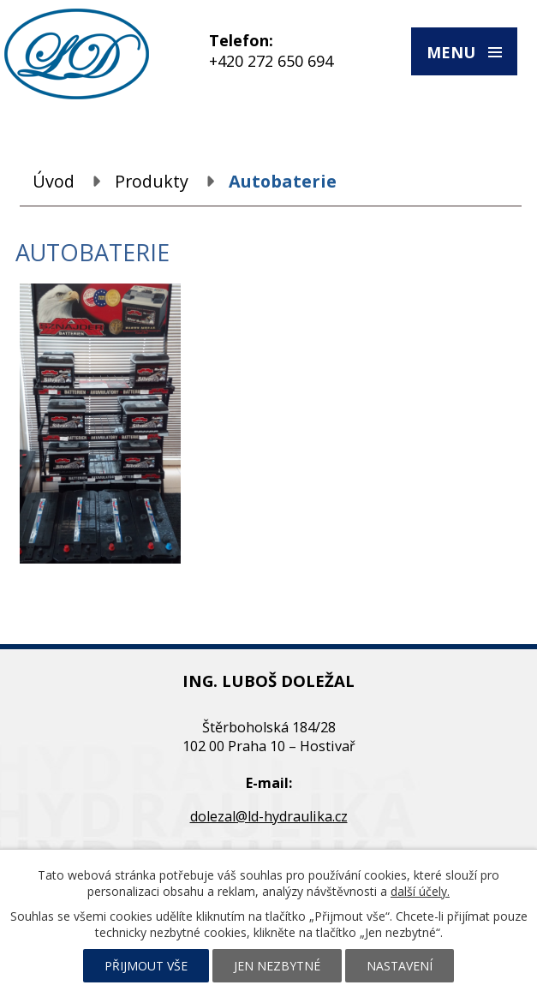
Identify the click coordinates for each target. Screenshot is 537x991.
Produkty (151, 181)
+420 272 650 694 (271, 61)
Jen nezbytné (277, 966)
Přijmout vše (146, 966)
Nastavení (400, 966)
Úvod (54, 181)
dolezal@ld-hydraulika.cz (269, 816)
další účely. (420, 891)
